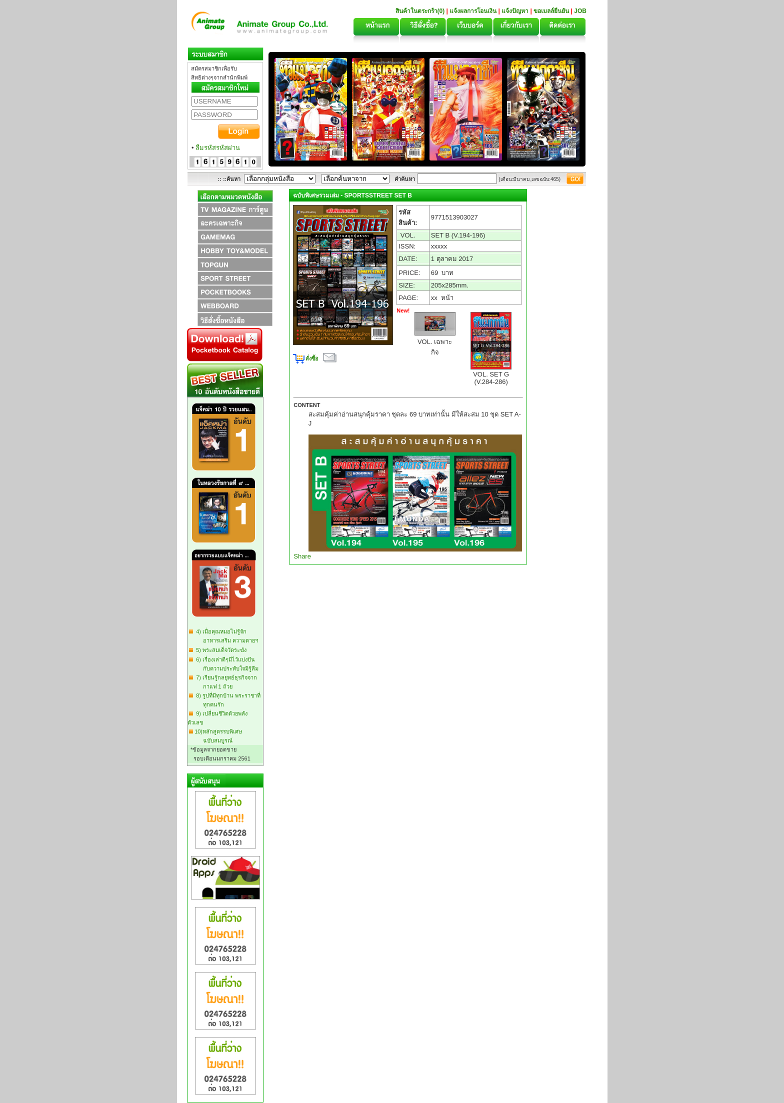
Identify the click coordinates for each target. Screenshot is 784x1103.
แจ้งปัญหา (515, 11)
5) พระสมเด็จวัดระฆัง (219, 650)
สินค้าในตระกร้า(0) (421, 11)
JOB (580, 11)
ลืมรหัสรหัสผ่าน (218, 148)
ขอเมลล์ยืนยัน (551, 11)
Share (302, 556)
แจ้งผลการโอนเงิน (473, 11)
